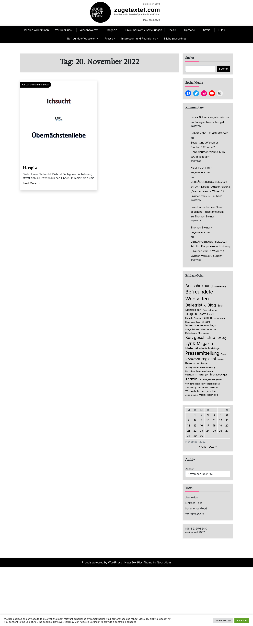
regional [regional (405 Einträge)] (209, 359)
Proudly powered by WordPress (102, 562)
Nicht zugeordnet (175, 38)
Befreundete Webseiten (81, 38)
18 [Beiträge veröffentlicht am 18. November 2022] (214, 425)
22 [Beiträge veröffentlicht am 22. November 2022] (195, 430)
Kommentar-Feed (196, 508)
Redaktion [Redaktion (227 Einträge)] (192, 359)
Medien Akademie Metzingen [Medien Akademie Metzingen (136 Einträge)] (203, 348)
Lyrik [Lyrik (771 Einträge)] (190, 343)
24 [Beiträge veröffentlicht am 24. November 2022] (208, 430)
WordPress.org (194, 514)
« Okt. (202, 446)
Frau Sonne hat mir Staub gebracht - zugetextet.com (207, 209)
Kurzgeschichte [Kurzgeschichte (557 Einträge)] (200, 337)
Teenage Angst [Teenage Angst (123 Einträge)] (218, 374)
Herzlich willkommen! (36, 30)
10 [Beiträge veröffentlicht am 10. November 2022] (208, 420)
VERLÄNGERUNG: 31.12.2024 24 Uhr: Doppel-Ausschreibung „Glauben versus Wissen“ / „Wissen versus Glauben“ (210, 189)
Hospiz (30, 168)
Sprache (189, 30)
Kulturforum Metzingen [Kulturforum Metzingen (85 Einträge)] (197, 333)
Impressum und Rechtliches (138, 38)
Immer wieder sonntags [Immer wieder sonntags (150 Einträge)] (200, 325)
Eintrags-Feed (193, 503)
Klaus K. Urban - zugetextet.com (201, 170)
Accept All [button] (241, 620)
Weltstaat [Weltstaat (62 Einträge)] (214, 387)
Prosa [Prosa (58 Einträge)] (223, 354)
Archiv (189, 469)
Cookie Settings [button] (223, 620)
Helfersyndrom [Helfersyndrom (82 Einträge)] (217, 318)
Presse (108, 38)
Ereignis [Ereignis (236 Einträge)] (191, 314)
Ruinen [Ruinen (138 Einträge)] (204, 363)
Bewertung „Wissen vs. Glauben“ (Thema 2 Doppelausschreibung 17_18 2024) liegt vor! (208, 149)
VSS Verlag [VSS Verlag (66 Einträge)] (190, 387)
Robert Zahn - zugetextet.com (209, 133)
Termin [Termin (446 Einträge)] (191, 379)
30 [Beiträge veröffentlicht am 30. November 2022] (201, 435)
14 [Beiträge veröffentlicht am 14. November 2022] (188, 425)
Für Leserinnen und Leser (35, 84)
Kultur (221, 30)
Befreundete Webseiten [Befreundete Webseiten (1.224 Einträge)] (199, 295)
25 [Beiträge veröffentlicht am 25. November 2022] (214, 430)
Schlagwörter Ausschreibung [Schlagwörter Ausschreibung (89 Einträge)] (200, 367)
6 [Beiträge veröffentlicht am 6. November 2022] (227, 415)
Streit (206, 30)
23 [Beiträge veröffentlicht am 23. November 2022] (201, 430)
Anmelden (191, 497)
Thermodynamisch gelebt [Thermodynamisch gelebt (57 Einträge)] (210, 380)
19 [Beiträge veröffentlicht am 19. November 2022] (220, 425)
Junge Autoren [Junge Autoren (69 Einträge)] (192, 329)
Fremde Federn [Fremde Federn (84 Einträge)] (193, 318)
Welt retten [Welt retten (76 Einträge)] (202, 387)
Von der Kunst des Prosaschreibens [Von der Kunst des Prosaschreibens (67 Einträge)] (202, 384)
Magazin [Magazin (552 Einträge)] (205, 343)
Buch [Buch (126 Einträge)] (220, 305)
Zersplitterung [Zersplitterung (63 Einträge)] (191, 395)
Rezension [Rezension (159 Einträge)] (192, 363)
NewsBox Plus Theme (138, 562)
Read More (31, 183)
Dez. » (213, 446)
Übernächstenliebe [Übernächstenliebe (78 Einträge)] (208, 395)
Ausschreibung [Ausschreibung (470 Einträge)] (199, 285)
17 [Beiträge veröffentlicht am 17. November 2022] (208, 425)
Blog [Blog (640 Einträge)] (211, 304)
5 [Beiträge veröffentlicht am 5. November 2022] (220, 415)
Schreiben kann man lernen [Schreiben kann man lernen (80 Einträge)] (199, 371)
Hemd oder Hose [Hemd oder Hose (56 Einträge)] (192, 322)
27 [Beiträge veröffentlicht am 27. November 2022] (227, 430)
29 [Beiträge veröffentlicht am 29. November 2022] (195, 435)
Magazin (112, 30)
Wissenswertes (89, 30)
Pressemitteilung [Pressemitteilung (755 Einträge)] (202, 353)
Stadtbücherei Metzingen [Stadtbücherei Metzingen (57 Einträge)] (196, 375)
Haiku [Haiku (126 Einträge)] (205, 318)
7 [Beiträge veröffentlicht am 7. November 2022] (188, 420)
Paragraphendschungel (209, 122)
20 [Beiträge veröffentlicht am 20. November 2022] (227, 425)
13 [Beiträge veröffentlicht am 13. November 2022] (227, 420)
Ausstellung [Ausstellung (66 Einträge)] (220, 286)
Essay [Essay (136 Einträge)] (202, 314)
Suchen (224, 68)
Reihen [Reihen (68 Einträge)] (221, 359)
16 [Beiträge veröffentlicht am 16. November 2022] (201, 425)
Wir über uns (63, 30)
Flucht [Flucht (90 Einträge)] (210, 314)
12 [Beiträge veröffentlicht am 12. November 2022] (220, 420)
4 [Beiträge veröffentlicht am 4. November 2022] (214, 415)
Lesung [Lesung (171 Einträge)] (222, 338)
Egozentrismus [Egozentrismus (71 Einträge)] (210, 310)
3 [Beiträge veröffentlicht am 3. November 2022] (208, 415)
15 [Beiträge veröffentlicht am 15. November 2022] (195, 425)
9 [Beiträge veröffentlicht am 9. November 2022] (201, 420)
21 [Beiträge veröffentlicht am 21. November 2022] (188, 430)
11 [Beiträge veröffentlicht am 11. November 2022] (214, 420)
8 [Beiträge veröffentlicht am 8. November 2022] (195, 420)
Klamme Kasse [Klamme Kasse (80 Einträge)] (208, 329)
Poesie (172, 30)
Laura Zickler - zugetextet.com (210, 117)
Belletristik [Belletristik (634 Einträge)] (195, 305)
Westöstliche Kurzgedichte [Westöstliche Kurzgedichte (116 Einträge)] (200, 391)
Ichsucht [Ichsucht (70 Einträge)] (206, 322)
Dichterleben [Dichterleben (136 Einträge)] (193, 309)
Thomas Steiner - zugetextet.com (201, 230)
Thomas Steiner (204, 216)
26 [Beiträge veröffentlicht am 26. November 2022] (220, 430)
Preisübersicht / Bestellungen (143, 30)
